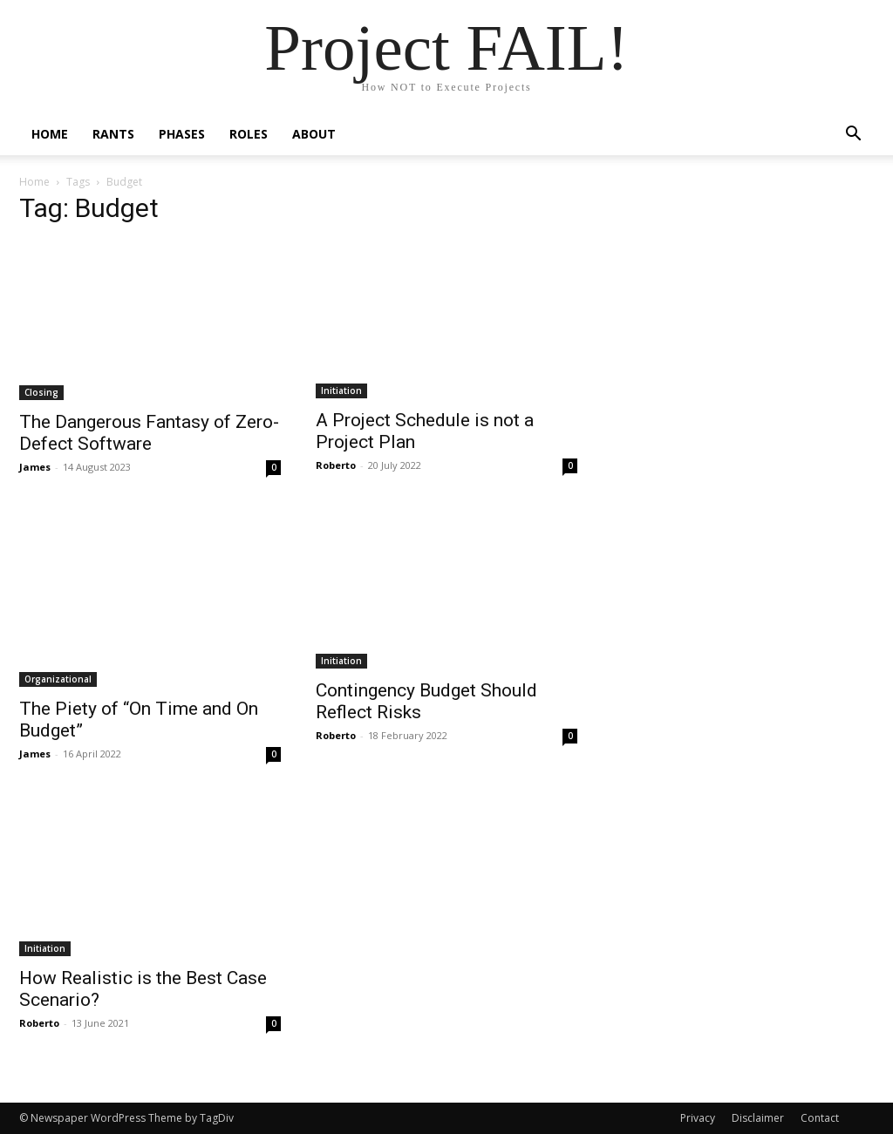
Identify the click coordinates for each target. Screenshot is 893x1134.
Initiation (341, 390)
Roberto (336, 465)
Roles (248, 134)
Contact (820, 1117)
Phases (182, 134)
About (314, 134)
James (35, 466)
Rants (113, 134)
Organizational (58, 679)
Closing (41, 392)
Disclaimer (758, 1117)
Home (49, 134)
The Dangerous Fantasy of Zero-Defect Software (149, 432)
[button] (853, 135)
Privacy (697, 1117)
